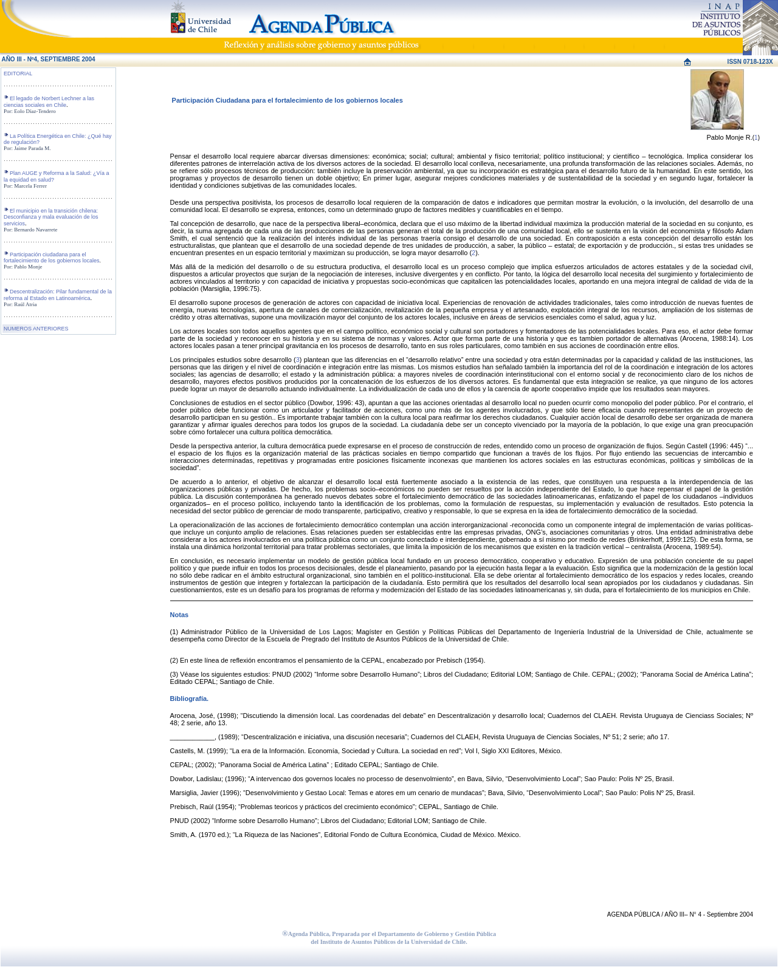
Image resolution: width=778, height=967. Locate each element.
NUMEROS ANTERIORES (36, 329)
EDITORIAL (18, 73)
